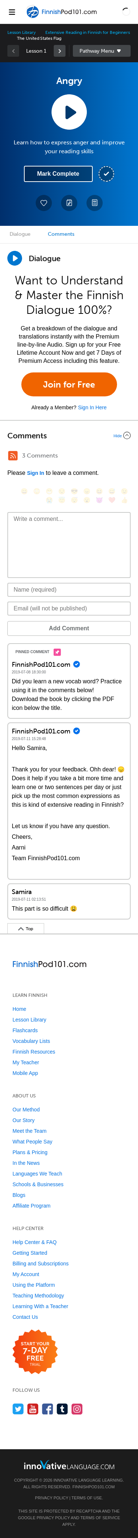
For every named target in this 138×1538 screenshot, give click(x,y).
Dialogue (20, 234)
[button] (126, 12)
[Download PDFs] (94, 203)
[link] (60, 51)
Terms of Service (100, 1518)
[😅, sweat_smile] (112, 491)
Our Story (24, 1120)
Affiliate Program (31, 1206)
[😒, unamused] (62, 491)
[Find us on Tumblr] (62, 1409)
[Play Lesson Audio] (69, 112)
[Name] (69, 590)
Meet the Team (29, 1131)
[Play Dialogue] (14, 258)
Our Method (26, 1110)
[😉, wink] (124, 491)
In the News (26, 1163)
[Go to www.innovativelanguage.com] (69, 1464)
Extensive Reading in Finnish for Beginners (87, 32)
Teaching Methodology (38, 1296)
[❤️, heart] (112, 500)
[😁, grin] (49, 491)
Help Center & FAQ (35, 1242)
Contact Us (25, 1317)
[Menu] (12, 12)
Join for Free (69, 384)
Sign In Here (92, 407)
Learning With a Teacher (40, 1306)
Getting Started (30, 1253)
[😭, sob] (49, 500)
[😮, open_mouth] (87, 500)
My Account (26, 1274)
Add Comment (69, 628)
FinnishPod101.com (93, 1487)
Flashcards (25, 1030)
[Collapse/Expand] (69, 435)
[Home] (62, 17)
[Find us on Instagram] (77, 1409)
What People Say (32, 1142)
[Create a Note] (69, 203)
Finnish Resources (34, 1052)
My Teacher (26, 1062)
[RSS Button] (12, 455)
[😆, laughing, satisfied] (99, 491)
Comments (61, 234)
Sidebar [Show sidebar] (102, 51)
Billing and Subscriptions (41, 1264)
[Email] (69, 609)
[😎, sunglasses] (74, 491)
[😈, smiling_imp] (99, 500)
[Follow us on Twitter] (18, 1409)
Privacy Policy (51, 1498)
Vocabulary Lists (31, 1041)
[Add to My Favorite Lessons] (44, 203)
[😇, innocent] (62, 500)
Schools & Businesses (38, 1184)
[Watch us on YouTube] (33, 1409)
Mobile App (25, 1073)
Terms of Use (86, 1498)
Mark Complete (58, 174)
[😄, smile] (24, 491)
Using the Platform (34, 1285)
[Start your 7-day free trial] (35, 1352)
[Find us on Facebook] (47, 1409)
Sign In (35, 473)
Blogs (19, 1195)
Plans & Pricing (30, 1152)
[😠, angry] (87, 491)
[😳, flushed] (37, 491)
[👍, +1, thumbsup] (124, 500)
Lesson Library (21, 32)
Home (19, 1009)
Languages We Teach (37, 1174)
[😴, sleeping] (74, 500)
